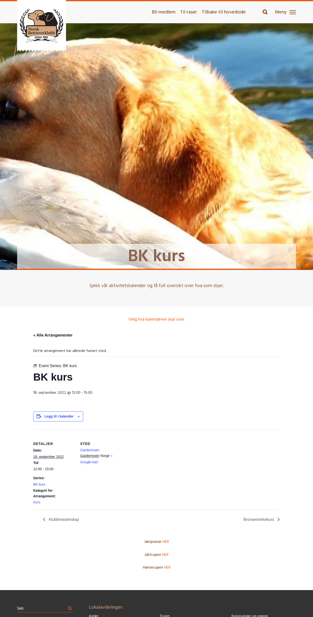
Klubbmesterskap (63, 519)
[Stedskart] (153, 463)
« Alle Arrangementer (53, 335)
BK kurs (39, 484)
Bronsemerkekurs (259, 519)
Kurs (36, 502)
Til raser (188, 12)
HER (166, 542)
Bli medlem (164, 12)
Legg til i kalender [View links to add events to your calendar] (59, 416)
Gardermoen (90, 450)
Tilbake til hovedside (224, 12)
